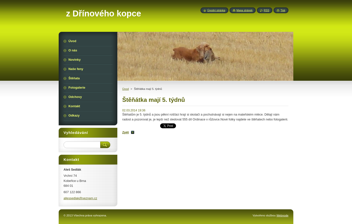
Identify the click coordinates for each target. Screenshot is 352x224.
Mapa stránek (244, 10)
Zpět (125, 132)
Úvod (125, 88)
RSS (266, 10)
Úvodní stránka (216, 10)
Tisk (282, 10)
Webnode (282, 215)
